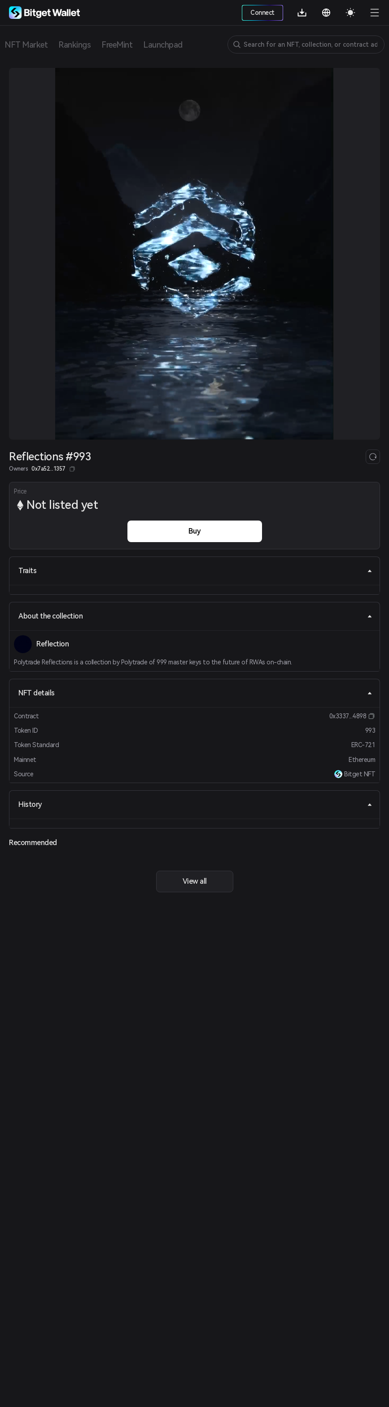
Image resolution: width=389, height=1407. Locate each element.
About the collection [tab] (195, 616)
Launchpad (163, 44)
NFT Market (26, 44)
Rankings (74, 44)
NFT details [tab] (195, 693)
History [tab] (195, 804)
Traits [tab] (195, 570)
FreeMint (116, 44)
